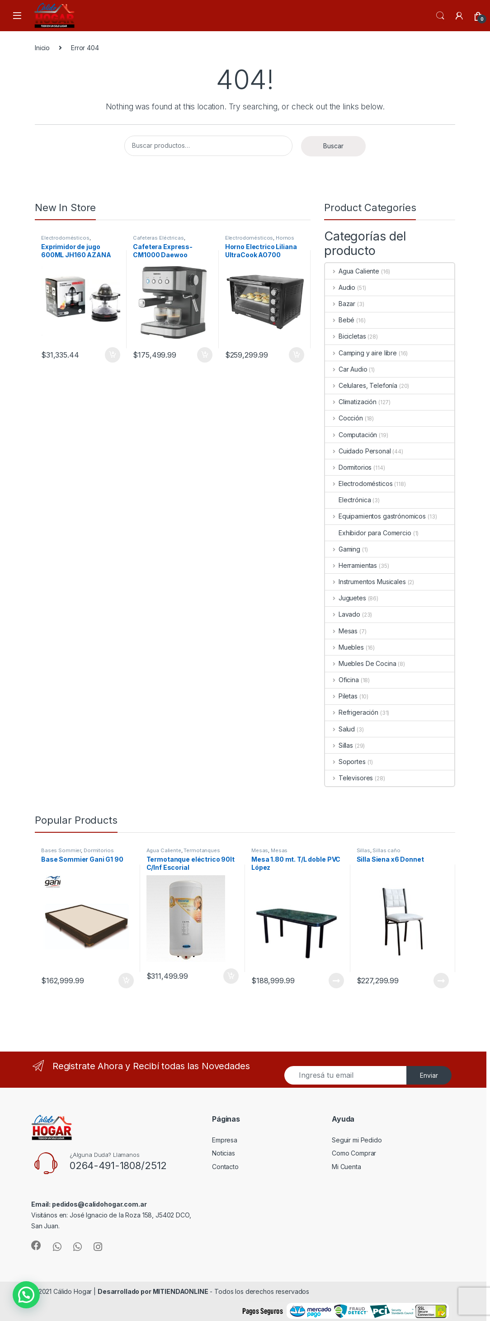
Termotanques (202, 850)
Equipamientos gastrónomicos (375, 516)
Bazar (340, 303)
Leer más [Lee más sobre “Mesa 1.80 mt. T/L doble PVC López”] (336, 980)
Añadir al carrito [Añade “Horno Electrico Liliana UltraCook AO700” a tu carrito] (296, 355)
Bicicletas (345, 336)
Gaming (342, 549)
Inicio (42, 48)
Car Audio (346, 369)
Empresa (224, 1140)
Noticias (223, 1153)
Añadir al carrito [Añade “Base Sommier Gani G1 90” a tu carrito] (126, 980)
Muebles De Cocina (360, 663)
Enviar (429, 1075)
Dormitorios (348, 467)
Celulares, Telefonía (361, 385)
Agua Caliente (352, 271)
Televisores (349, 778)
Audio (340, 287)
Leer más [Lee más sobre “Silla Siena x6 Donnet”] (441, 980)
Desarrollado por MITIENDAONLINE (153, 1291)
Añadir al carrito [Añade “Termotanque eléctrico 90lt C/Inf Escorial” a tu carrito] (231, 976)
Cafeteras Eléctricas (158, 238)
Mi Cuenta (346, 1166)
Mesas (341, 631)
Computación (351, 435)
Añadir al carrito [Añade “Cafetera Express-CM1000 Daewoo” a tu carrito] (204, 355)
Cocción (344, 418)
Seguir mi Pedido (357, 1140)
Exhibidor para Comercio (368, 533)
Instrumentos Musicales (365, 581)
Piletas (341, 696)
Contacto (225, 1166)
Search (440, 16)
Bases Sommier (61, 850)
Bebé (339, 320)
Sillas (339, 745)
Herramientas (351, 565)
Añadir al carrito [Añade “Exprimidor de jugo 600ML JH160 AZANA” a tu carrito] (112, 355)
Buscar (333, 146)
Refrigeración (351, 712)
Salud (340, 729)
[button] (26, 1294)
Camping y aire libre (361, 353)
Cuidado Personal (358, 451)
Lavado (342, 614)
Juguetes (345, 598)
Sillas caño (386, 850)
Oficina (342, 680)
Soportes (345, 761)
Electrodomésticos (65, 238)
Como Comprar (354, 1153)
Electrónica (348, 500)
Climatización (351, 402)
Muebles (344, 647)
